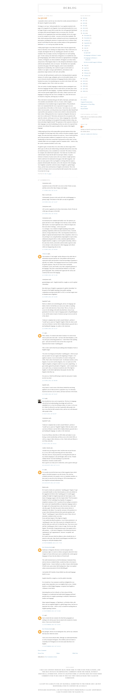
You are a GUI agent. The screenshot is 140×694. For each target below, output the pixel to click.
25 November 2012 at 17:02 (52, 543)
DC (43, 333)
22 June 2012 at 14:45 (49, 297)
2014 (84, 28)
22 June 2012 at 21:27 (49, 328)
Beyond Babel (84, 108)
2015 (84, 25)
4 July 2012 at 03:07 (49, 413)
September (87, 43)
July (85, 48)
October (86, 40)
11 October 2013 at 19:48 (51, 611)
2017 (84, 20)
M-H (43, 398)
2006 (84, 91)
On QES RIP (87, 53)
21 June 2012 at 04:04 (49, 249)
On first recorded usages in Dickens (93, 62)
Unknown (44, 253)
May (85, 65)
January (86, 75)
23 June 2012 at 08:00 (49, 380)
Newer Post (41, 653)
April (85, 68)
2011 (84, 78)
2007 (84, 88)
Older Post (75, 653)
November (87, 38)
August (86, 45)
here (45, 44)
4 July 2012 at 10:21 (49, 443)
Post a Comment (42, 650)
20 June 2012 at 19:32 (49, 213)
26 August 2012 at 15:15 (51, 465)
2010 (84, 81)
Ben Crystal (84, 106)
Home (58, 653)
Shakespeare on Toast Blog (87, 104)
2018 (84, 18)
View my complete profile (89, 134)
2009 (84, 83)
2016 (84, 23)
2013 (84, 30)
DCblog (70, 7)
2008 (84, 86)
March (86, 70)
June (85, 50)
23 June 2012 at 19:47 (49, 394)
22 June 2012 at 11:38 (49, 275)
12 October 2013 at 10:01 (51, 624)
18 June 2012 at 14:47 (49, 202)
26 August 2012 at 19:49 (51, 483)
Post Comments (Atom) (51, 657)
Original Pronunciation (86, 102)
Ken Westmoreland (47, 547)
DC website (84, 99)
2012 (84, 33)
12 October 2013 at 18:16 (51, 646)
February (86, 73)
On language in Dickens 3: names (92, 55)
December (87, 35)
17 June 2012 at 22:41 (49, 190)
